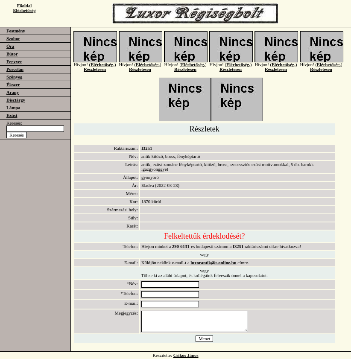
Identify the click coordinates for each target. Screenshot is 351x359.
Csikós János (186, 355)
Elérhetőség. (102, 69)
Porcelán (14, 69)
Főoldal (24, 5)
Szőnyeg (14, 77)
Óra (10, 46)
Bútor (12, 54)
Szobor (13, 38)
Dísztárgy (15, 100)
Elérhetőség (24, 10)
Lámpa (13, 107)
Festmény (15, 31)
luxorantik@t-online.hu (213, 262)
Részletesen (95, 73)
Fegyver (14, 61)
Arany (12, 92)
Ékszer (13, 84)
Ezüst (11, 115)
